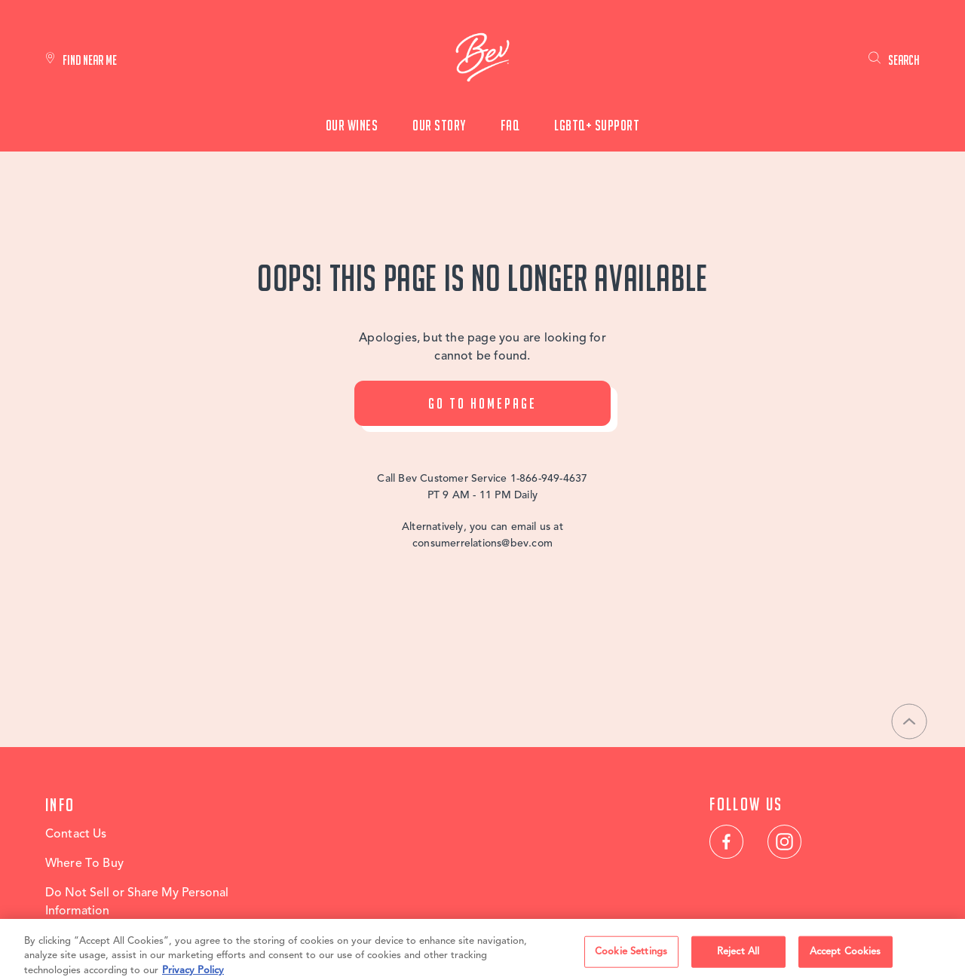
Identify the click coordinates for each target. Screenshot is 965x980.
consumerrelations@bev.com (482, 543)
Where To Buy (84, 864)
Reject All (738, 958)
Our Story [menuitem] (439, 125)
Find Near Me (90, 60)
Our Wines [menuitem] (352, 125)
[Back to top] (909, 721)
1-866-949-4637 (549, 478)
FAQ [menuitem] (510, 125)
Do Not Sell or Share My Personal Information (136, 902)
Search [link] (904, 60)
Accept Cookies (845, 958)
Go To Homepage (482, 403)
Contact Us (76, 834)
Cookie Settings (631, 958)
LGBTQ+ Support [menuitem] (596, 125)
